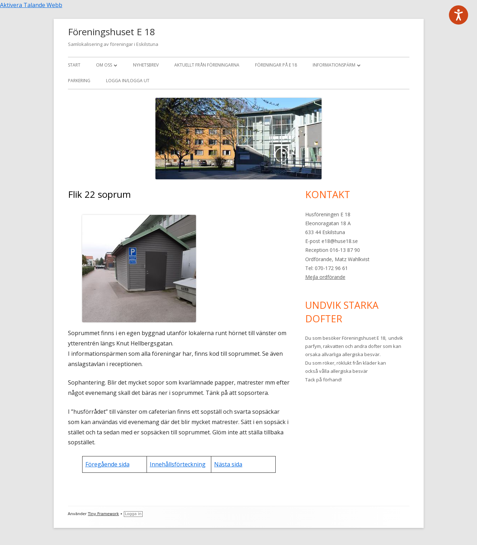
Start (74, 65)
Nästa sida (228, 464)
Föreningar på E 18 (276, 65)
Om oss (104, 65)
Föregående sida (107, 464)
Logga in (133, 514)
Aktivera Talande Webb (31, 5)
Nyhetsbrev (146, 65)
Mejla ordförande (325, 277)
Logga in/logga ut (127, 81)
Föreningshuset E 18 (111, 31)
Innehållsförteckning (178, 464)
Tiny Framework (103, 514)
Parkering (79, 81)
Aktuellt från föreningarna (206, 65)
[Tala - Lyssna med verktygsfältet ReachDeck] (458, 15)
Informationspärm (334, 65)
